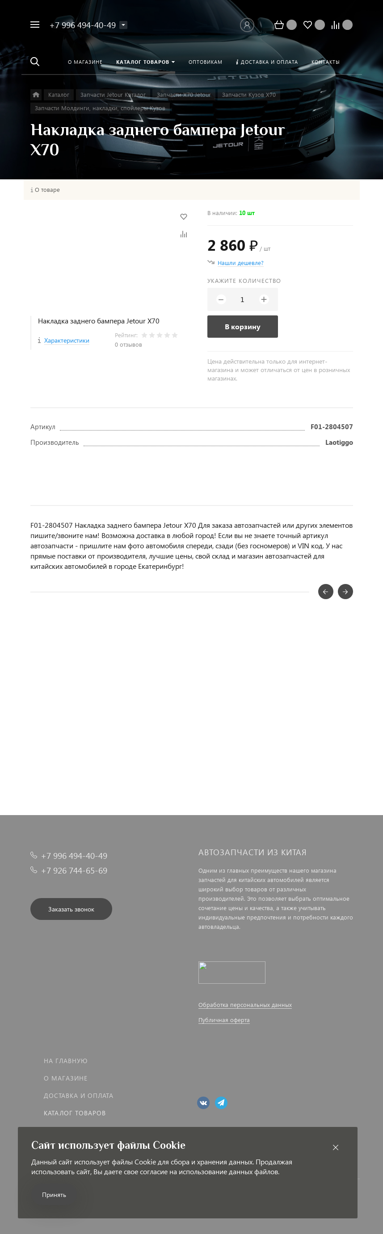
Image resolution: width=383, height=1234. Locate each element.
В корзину (243, 326)
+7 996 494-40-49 (82, 24)
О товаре (47, 189)
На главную (66, 1060)
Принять (54, 1194)
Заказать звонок (71, 909)
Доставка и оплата (79, 1095)
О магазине (66, 1078)
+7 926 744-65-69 (74, 870)
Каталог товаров (75, 1113)
